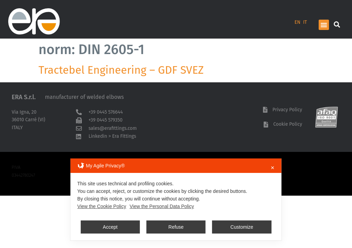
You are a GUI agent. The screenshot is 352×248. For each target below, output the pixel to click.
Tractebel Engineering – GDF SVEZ (121, 69)
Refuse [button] (176, 227)
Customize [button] (241, 227)
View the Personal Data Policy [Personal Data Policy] (162, 206)
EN (297, 22)
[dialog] (176, 199)
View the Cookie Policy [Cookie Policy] (101, 206)
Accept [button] (110, 227)
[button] (324, 25)
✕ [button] (273, 167)
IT (305, 22)
